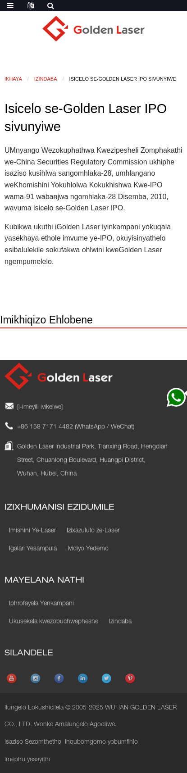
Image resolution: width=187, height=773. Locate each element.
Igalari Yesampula (33, 562)
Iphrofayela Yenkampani (41, 620)
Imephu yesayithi (27, 760)
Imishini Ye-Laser (32, 544)
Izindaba (120, 638)
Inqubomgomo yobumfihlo (101, 742)
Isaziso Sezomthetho (33, 742)
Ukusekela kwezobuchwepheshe (53, 638)
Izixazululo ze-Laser (93, 544)
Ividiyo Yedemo (88, 562)
